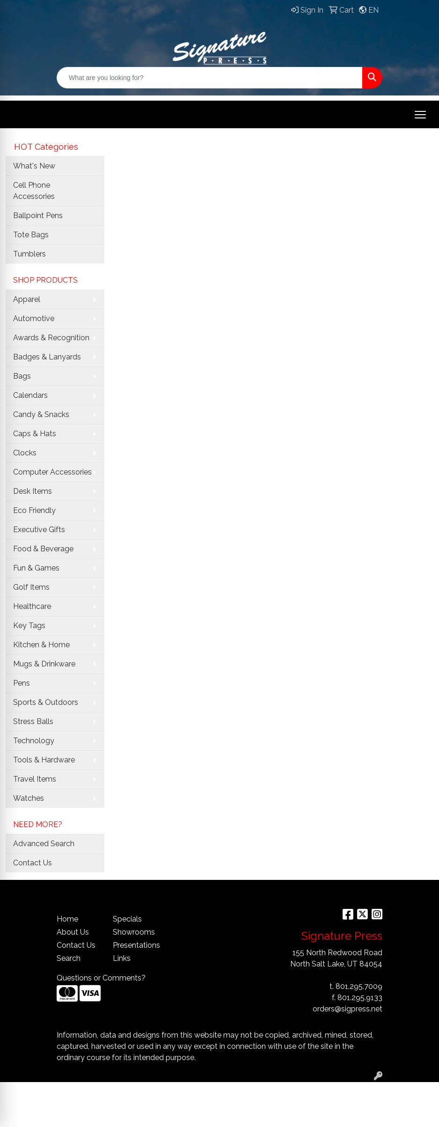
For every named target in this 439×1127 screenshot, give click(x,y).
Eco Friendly (34, 510)
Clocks (25, 452)
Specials (127, 919)
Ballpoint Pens (38, 215)
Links (122, 958)
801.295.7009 (359, 986)
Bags (22, 376)
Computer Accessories (52, 472)
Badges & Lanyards (47, 356)
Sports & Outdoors (45, 702)
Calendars (30, 395)
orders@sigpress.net (347, 1008)
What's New (34, 165)
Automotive (33, 318)
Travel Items (34, 779)
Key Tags (29, 625)
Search (68, 958)
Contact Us (32, 862)
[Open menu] (420, 114)
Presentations (135, 945)
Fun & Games (36, 568)
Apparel (26, 299)
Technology (33, 740)
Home (67, 919)
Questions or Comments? (101, 977)
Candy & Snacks (41, 414)
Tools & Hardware (44, 759)
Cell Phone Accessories (34, 191)
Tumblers (29, 253)
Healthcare (32, 606)
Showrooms (134, 932)
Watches (28, 798)
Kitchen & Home (41, 644)
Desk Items (32, 491)
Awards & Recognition (51, 337)
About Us (73, 932)
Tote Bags (31, 234)
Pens (21, 683)
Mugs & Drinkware (44, 663)
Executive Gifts (39, 529)
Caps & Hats (34, 433)
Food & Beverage (43, 548)
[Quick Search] (210, 77)
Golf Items (31, 587)
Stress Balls (33, 721)
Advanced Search (43, 843)
